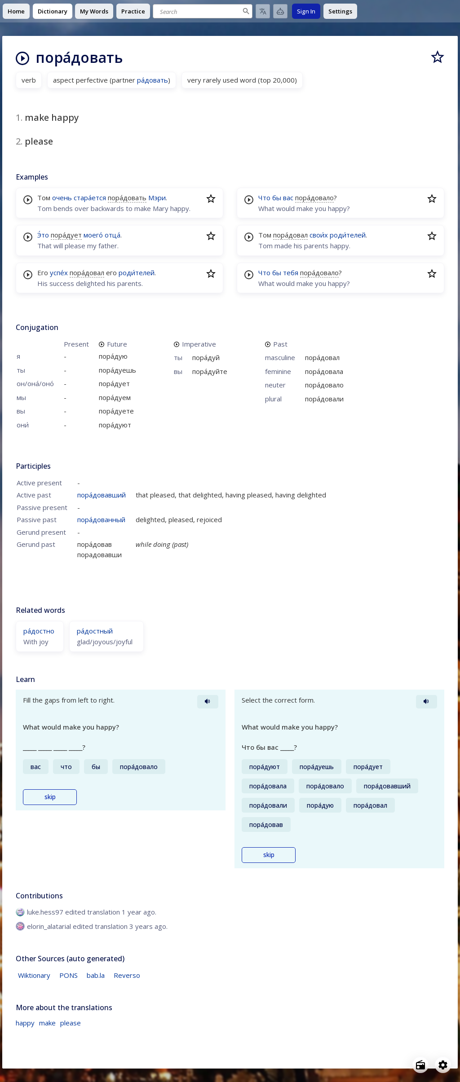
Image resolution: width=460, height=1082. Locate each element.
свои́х (319, 234)
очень (62, 197)
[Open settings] (443, 1065)
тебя (290, 272)
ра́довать (152, 79)
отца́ (112, 234)
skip (50, 797)
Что (264, 197)
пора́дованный (101, 519)
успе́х (59, 272)
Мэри (157, 197)
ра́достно (38, 630)
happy (25, 1022)
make (47, 1022)
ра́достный (95, 630)
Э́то (43, 234)
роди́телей (137, 272)
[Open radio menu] (420, 1065)
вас (288, 197)
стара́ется (90, 197)
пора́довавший (101, 494)
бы (276, 197)
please (70, 1022)
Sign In (306, 11)
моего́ (93, 234)
